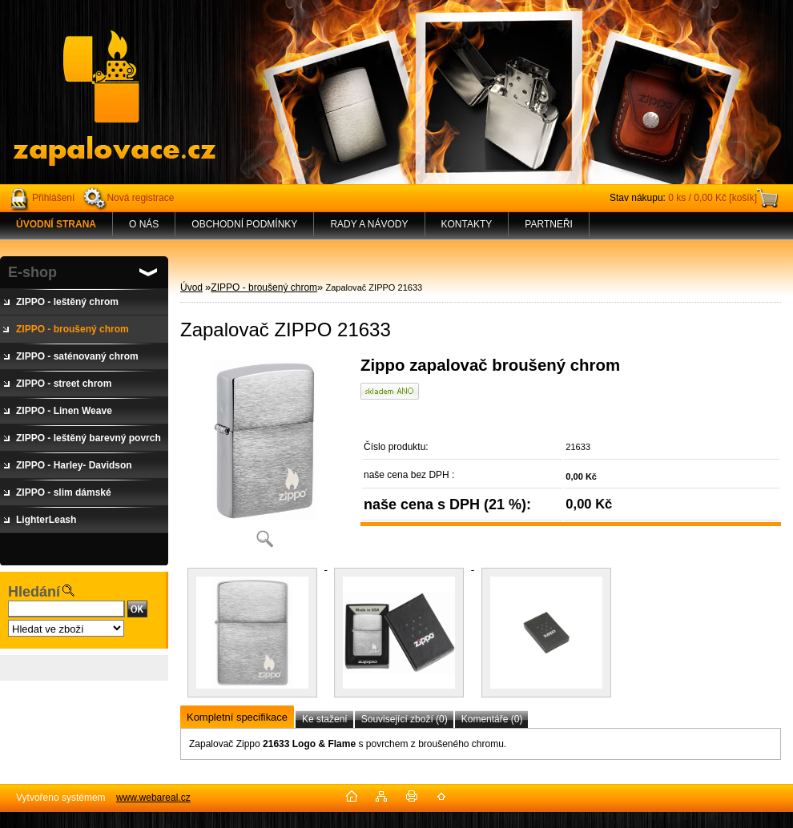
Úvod (191, 287)
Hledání (34, 592)
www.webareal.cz (153, 797)
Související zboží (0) (404, 719)
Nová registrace (140, 197)
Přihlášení (53, 197)
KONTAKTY (467, 224)
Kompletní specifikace (237, 717)
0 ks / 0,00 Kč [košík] (712, 197)
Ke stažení (325, 719)
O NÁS (144, 224)
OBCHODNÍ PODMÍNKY (244, 224)
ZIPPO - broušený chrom (264, 287)
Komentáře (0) (492, 719)
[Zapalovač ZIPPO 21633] (264, 457)
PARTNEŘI (549, 224)
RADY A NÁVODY (369, 224)
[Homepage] (56, 224)
